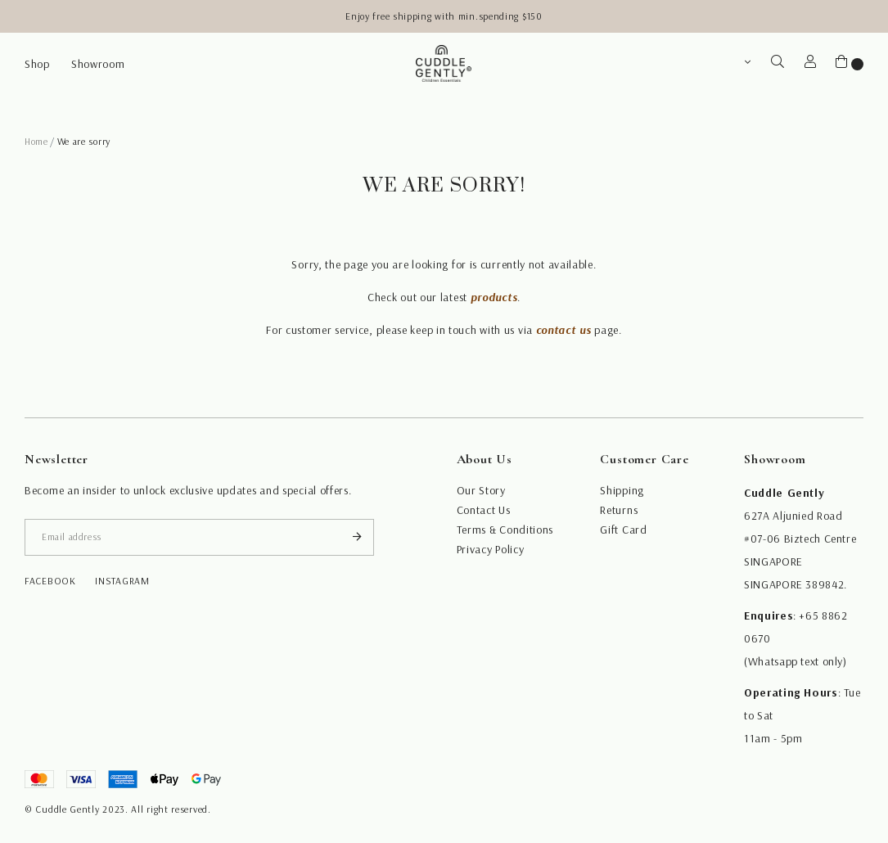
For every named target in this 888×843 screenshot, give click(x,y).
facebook (50, 581)
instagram (122, 581)
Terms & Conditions (505, 529)
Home (36, 141)
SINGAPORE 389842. (795, 584)
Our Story (481, 490)
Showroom (98, 63)
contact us (564, 329)
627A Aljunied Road (793, 515)
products (494, 297)
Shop (37, 63)
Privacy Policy (491, 549)
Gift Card (623, 529)
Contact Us (484, 510)
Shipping (622, 490)
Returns (619, 510)
